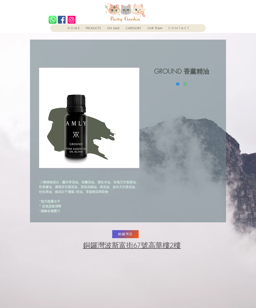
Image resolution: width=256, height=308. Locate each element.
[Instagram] (71, 20)
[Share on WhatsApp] (185, 84)
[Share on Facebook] (177, 84)
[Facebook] (62, 20)
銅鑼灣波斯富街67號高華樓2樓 (132, 245)
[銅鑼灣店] (125, 234)
